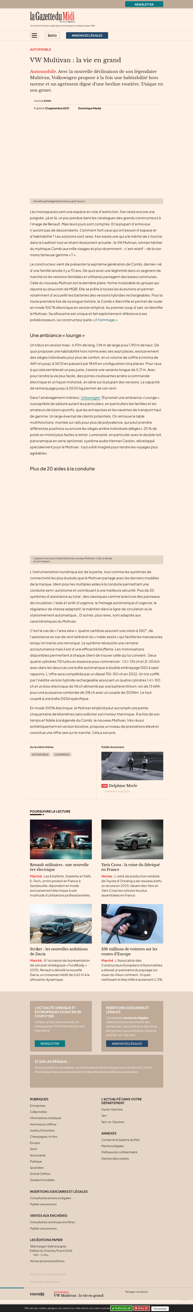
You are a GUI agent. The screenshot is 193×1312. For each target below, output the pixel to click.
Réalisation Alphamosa (45, 1282)
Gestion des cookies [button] (115, 1158)
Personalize (161, 1308)
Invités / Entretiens (42, 1130)
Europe (35, 1142)
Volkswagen (90, 397)
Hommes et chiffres (43, 1124)
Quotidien (37, 1167)
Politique (36, 1161)
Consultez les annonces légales (50, 1198)
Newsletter (144, 4)
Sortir (33, 1149)
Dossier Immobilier (42, 1180)
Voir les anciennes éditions (47, 1261)
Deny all (143, 1308)
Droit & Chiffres (40, 1173)
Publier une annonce (43, 1204)
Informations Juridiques (45, 1118)
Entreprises (37, 1105)
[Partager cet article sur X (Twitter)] (128, 1296)
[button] (34, 35)
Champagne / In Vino (43, 1136)
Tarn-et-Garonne (112, 1122)
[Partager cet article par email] (151, 1296)
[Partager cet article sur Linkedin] (143, 1296)
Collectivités (38, 1111)
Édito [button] (52, 35)
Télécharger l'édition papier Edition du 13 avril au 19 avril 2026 (51, 1250)
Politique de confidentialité (119, 1152)
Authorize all (121, 1308)
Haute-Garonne (112, 1109)
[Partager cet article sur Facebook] (135, 1296)
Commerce (62, 754)
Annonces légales (127, 1043)
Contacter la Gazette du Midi (120, 1139)
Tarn (104, 1115)
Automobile (40, 49)
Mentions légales (112, 1146)
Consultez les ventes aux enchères (52, 1222)
